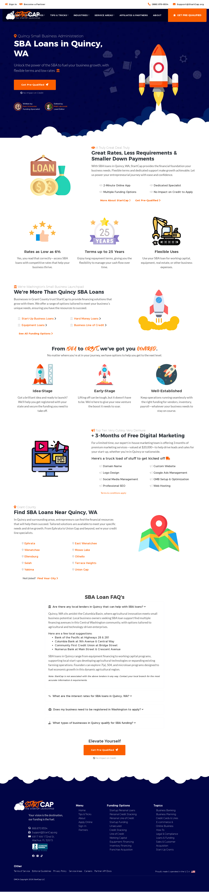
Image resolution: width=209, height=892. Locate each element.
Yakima (29, 569)
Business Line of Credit (89, 325)
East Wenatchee (86, 543)
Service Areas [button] (104, 15)
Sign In (13, 4)
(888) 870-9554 (160, 4)
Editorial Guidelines (41, 871)
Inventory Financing (120, 846)
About (157, 15)
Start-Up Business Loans (38, 318)
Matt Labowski (60, 106)
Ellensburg (31, 556)
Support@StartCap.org (190, 4)
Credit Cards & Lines (167, 818)
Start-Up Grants (165, 849)
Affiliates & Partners (134, 15)
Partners (83, 830)
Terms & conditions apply (113, 493)
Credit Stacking (118, 830)
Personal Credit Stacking (123, 814)
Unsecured (115, 826)
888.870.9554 (40, 828)
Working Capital (118, 838)
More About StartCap (116, 200)
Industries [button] (81, 15)
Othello (80, 556)
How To (160, 830)
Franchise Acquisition (121, 849)
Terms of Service (22, 871)
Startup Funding (119, 822)
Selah (28, 563)
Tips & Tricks (85, 814)
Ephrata (29, 543)
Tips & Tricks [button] (58, 15)
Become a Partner (34, 4)
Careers (88, 871)
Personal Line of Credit (122, 818)
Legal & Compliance (167, 834)
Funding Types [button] (34, 15)
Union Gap (81, 569)
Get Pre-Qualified (187, 15)
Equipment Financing (122, 842)
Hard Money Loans (86, 318)
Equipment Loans (33, 325)
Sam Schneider (30, 106)
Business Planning (166, 814)
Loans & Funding (165, 838)
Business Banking (166, 810)
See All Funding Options (36, 333)
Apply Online (85, 822)
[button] (104, 607)
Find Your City (40, 578)
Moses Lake (82, 550)
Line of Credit (117, 834)
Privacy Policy (60, 871)
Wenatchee (32, 550)
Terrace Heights (85, 563)
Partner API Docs (103, 871)
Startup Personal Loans (122, 810)
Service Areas (75, 871)
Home (16, 15)
